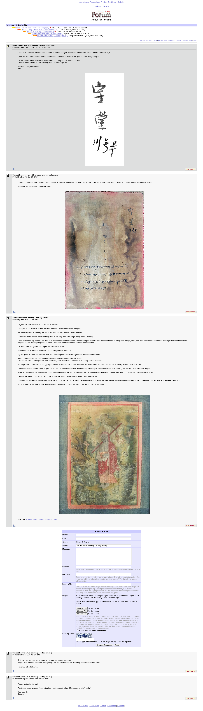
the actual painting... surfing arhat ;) (40, 32)
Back (155, 40)
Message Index (146, 40)
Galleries (121, 2)
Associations (95, 2)
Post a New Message (166, 40)
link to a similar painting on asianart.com (41, 519)
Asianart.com (84, 2)
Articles (104, 2)
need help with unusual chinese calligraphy (32, 28)
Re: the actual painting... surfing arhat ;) (47, 34)
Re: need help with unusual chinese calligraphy (40, 30)
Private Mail (187, 40)
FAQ (195, 40)
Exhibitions (112, 2)
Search (178, 40)
